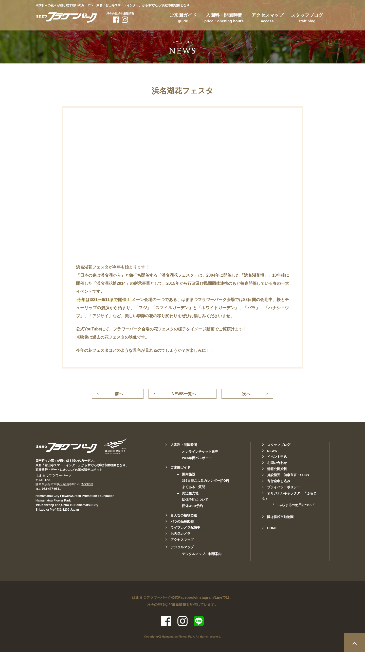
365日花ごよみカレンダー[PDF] (205, 480)
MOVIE (78, 78)
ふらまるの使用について (297, 505)
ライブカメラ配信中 (185, 527)
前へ (119, 394)
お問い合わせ (277, 463)
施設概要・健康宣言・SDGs (288, 475)
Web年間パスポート (197, 458)
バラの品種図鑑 (182, 521)
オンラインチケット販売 (200, 452)
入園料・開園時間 (224, 19)
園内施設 (188, 474)
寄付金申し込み (278, 481)
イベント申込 (277, 457)
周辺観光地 (190, 493)
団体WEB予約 (192, 506)
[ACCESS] (87, 484)
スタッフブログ (307, 19)
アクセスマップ (267, 19)
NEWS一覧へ (184, 394)
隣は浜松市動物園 (280, 517)
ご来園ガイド (183, 19)
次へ (246, 394)
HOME (272, 528)
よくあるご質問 (193, 487)
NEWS (272, 451)
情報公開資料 (277, 469)
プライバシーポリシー (283, 487)
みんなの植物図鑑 (184, 515)
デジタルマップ (182, 547)
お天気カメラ (180, 534)
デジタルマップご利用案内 (202, 554)
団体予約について (195, 499)
